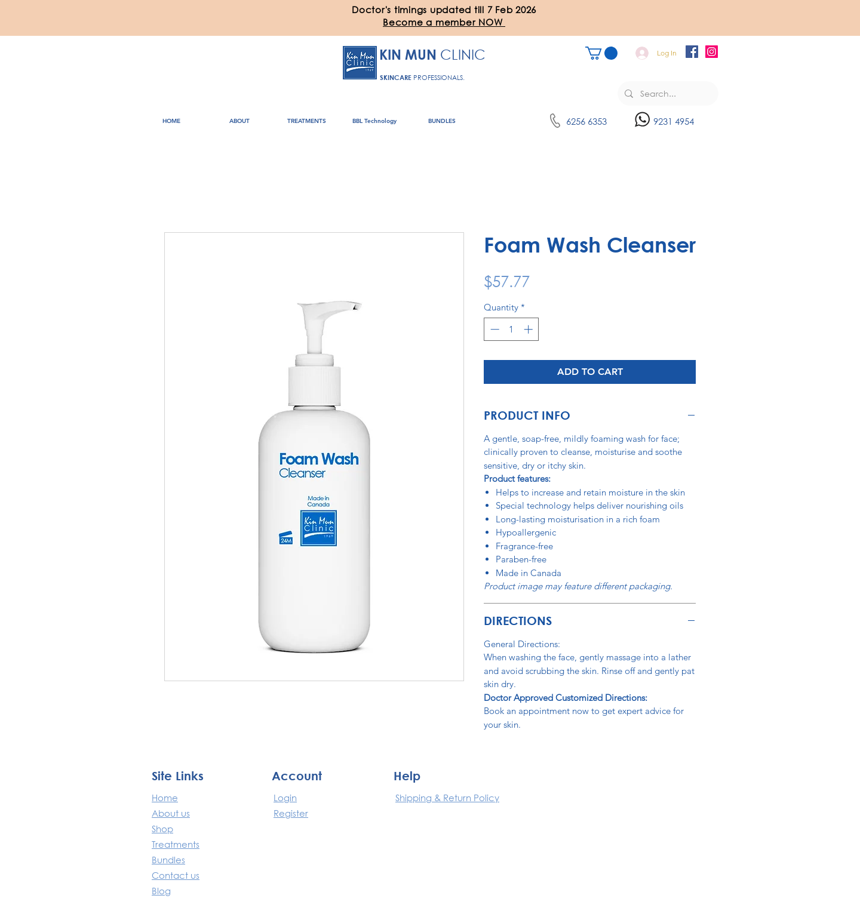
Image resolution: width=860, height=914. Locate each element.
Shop (162, 829)
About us (171, 813)
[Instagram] (711, 51)
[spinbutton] (511, 329)
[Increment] (529, 329)
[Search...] (666, 93)
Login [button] (285, 798)
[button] (444, 22)
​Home (165, 798)
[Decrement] (494, 329)
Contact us (175, 875)
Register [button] (291, 813)
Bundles (168, 860)
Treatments (175, 844)
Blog (161, 891)
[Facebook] (692, 51)
